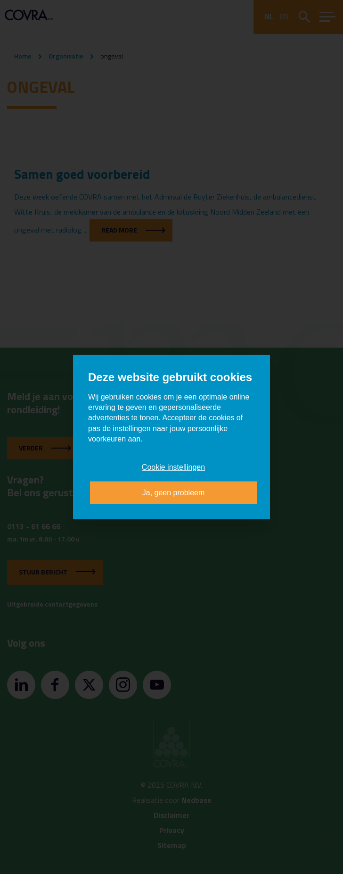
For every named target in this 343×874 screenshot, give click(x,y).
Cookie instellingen (173, 467)
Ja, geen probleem (173, 493)
